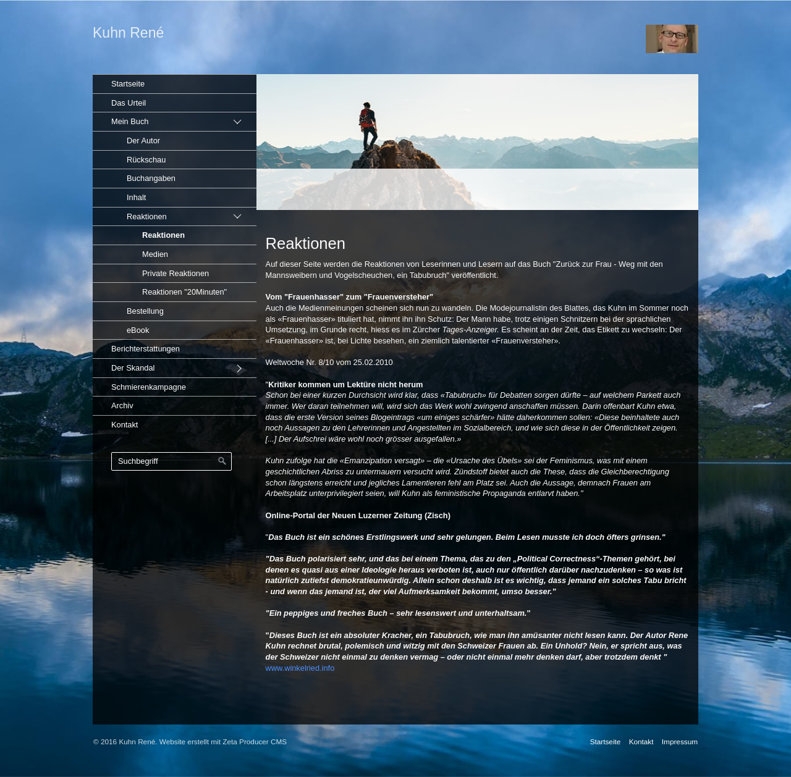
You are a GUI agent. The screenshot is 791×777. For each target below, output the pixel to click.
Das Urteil (128, 102)
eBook (138, 330)
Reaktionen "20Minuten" (184, 291)
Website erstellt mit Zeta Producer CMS (223, 741)
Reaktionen (147, 216)
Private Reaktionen (175, 273)
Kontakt (124, 424)
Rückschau (146, 159)
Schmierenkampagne (148, 387)
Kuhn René (128, 33)
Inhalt (136, 197)
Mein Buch (129, 121)
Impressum (680, 741)
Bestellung (145, 311)
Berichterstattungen (145, 348)
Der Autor (143, 140)
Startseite (128, 83)
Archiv (122, 405)
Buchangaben (151, 178)
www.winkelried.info (300, 668)
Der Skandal (132, 367)
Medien (155, 254)
